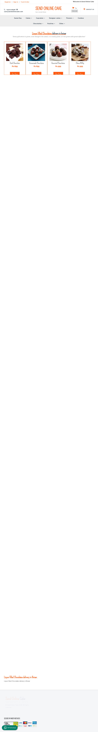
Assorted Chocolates (58, 63)
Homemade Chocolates (36, 63)
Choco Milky (80, 63)
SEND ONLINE (48, 9)
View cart (74, 11)
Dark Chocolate (15, 63)
